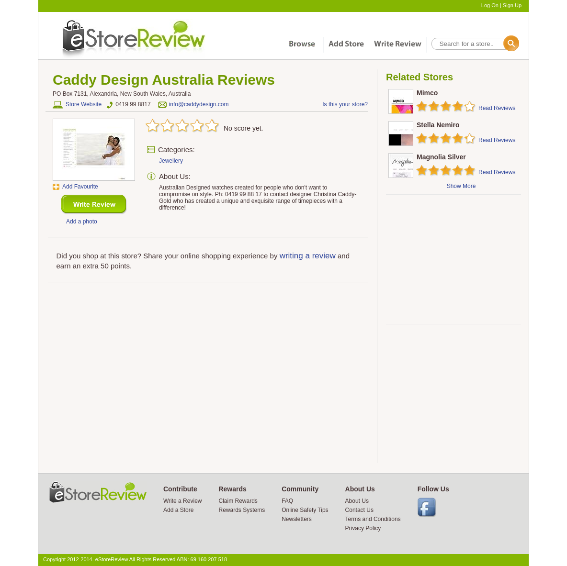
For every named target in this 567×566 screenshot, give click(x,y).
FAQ (287, 501)
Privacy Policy (363, 528)
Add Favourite (80, 186)
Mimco (427, 93)
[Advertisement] (453, 259)
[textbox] (474, 44)
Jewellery (171, 160)
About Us (357, 501)
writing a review (308, 255)
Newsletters (297, 519)
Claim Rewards (237, 501)
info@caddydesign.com (199, 104)
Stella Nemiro (438, 125)
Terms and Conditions (373, 519)
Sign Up (512, 5)
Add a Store (178, 510)
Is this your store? (345, 104)
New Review (94, 204)
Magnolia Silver (441, 157)
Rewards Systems (241, 510)
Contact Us (359, 510)
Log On (490, 5)
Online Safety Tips (305, 510)
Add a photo (81, 221)
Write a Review (182, 501)
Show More (461, 186)
